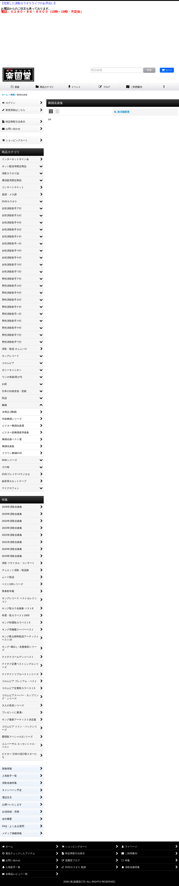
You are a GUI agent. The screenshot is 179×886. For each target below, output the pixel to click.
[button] (164, 87)
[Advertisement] (89, 39)
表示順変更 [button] (122, 111)
